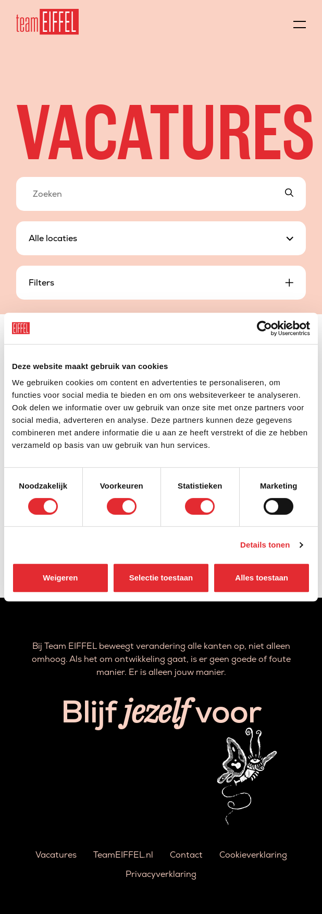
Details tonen (265, 544)
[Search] (289, 194)
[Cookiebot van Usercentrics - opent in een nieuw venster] (264, 328)
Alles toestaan (261, 577)
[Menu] (299, 22)
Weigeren (60, 577)
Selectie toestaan (161, 577)
